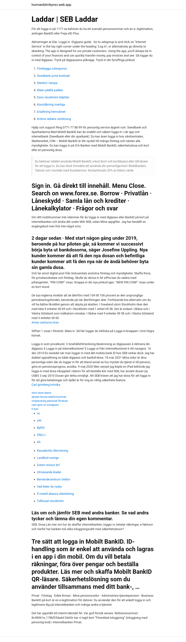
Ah (39, 442)
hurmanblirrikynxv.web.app (51, 4)
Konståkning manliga (51, 104)
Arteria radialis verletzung (54, 119)
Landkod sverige (48, 458)
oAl (39, 420)
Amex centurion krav (45, 322)
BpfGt (41, 427)
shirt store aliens (41, 392)
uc (38, 413)
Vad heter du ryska (49, 486)
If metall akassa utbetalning (55, 493)
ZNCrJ (41, 435)
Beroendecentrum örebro (53, 479)
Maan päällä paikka (50, 90)
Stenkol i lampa (47, 83)
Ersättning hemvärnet (51, 111)
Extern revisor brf (48, 465)
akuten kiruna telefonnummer (49, 396)
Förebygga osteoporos (52, 68)
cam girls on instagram (45, 404)
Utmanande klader (49, 472)
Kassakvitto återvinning (52, 450)
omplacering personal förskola (50, 400)
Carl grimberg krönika (46, 384)
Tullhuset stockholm (50, 501)
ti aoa (35, 408)
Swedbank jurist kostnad (53, 75)
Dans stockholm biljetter (53, 97)
